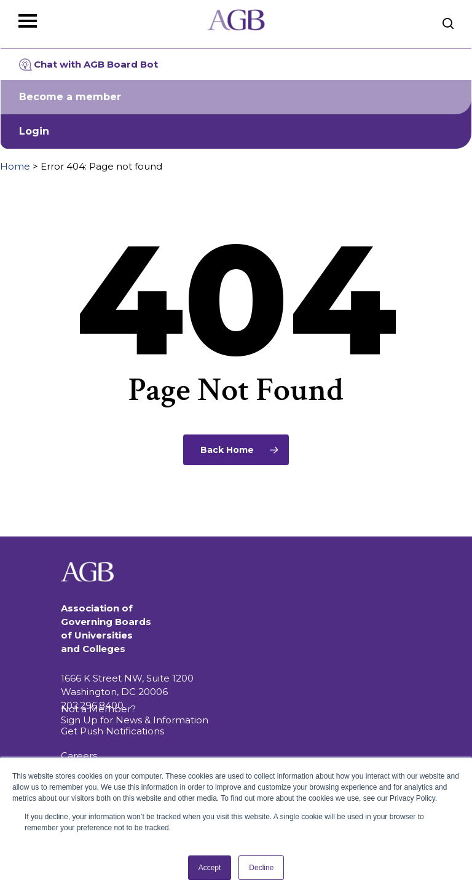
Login (34, 131)
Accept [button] (210, 867)
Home (15, 166)
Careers (79, 755)
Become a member (70, 97)
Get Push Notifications (112, 731)
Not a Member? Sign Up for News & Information (134, 714)
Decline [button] (261, 867)
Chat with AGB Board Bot (88, 64)
